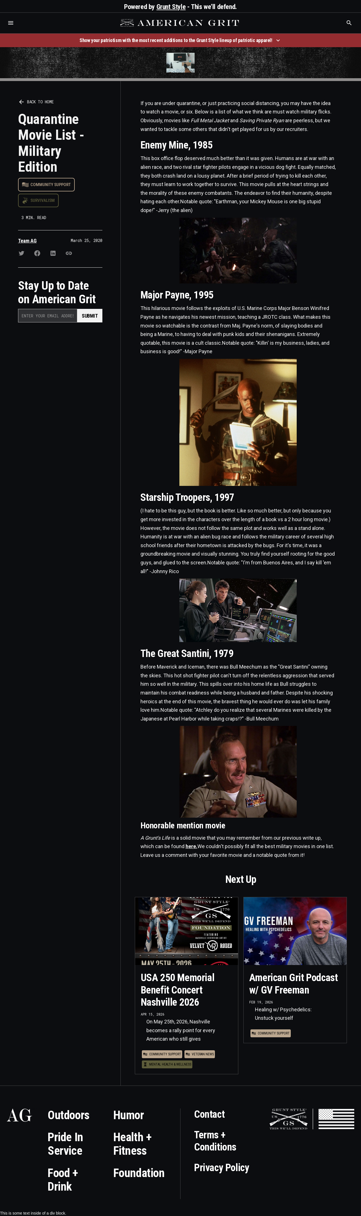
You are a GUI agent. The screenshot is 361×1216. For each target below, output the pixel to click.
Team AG (27, 241)
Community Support (50, 184)
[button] (11, 23)
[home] (180, 23)
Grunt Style (171, 7)
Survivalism (42, 200)
